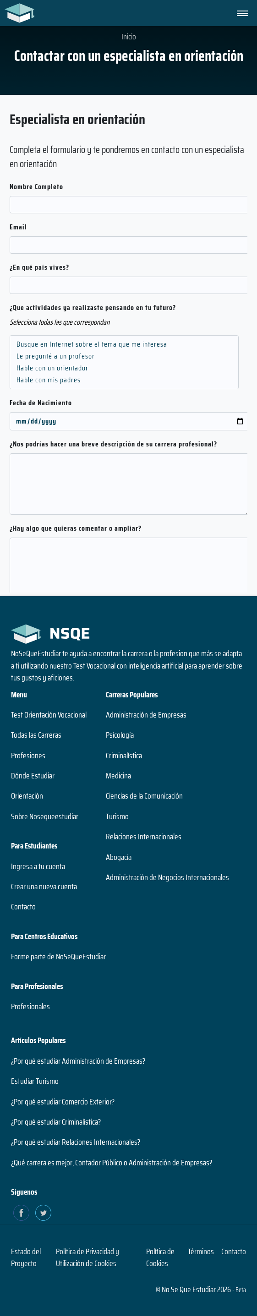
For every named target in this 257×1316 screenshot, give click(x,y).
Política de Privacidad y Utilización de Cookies (87, 1257)
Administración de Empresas (146, 714)
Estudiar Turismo (35, 1081)
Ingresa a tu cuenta (38, 866)
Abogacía (118, 857)
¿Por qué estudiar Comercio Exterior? (63, 1101)
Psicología (120, 735)
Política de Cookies (160, 1257)
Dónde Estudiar (33, 775)
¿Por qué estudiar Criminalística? (56, 1121)
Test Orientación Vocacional (49, 714)
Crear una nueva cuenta (44, 886)
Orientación (27, 795)
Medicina (118, 775)
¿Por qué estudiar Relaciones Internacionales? (75, 1142)
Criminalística (124, 755)
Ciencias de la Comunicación (144, 795)
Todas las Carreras (36, 735)
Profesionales (30, 1006)
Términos (201, 1251)
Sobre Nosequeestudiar (44, 816)
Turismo (117, 816)
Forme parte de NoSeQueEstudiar (58, 956)
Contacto (23, 906)
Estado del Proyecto (26, 1257)
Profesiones (28, 755)
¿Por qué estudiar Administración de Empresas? (78, 1061)
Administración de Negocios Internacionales (167, 877)
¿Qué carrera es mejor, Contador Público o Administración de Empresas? (111, 1162)
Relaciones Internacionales (143, 836)
